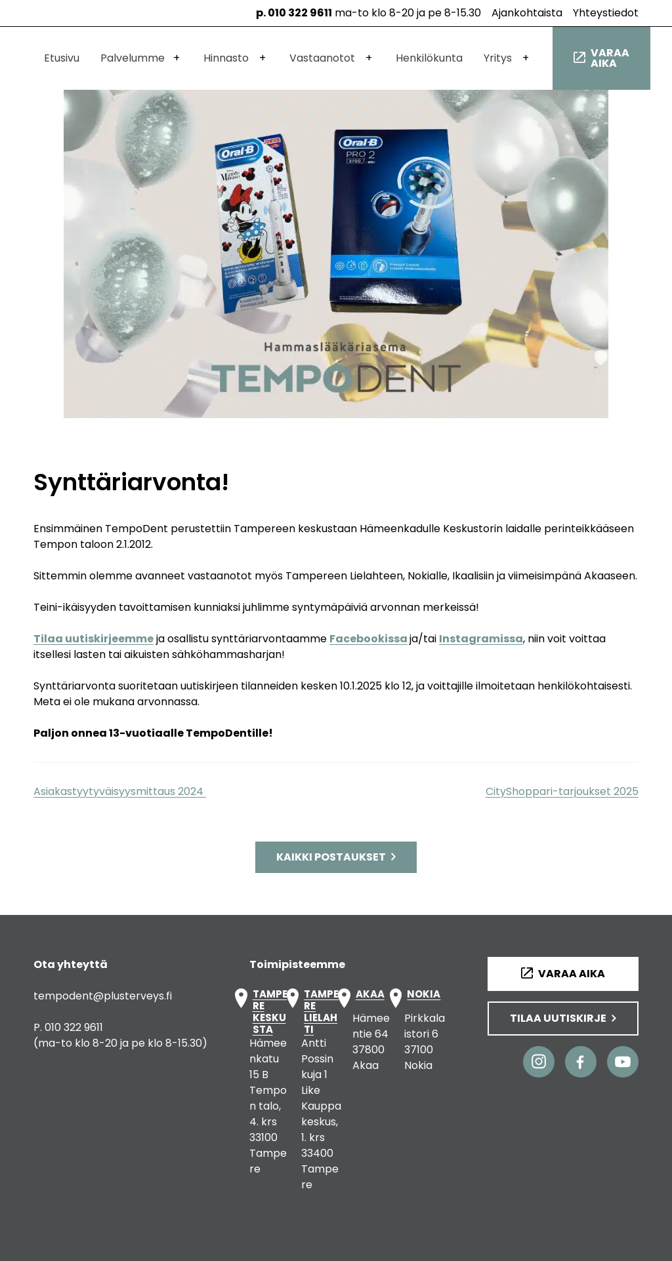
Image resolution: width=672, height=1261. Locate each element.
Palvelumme (132, 58)
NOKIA (423, 994)
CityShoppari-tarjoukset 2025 (562, 791)
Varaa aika (610, 58)
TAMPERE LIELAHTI (321, 1012)
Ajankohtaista (527, 12)
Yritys (498, 58)
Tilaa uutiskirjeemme (93, 638)
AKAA (370, 994)
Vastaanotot (322, 58)
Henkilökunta (429, 58)
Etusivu (61, 58)
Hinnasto (226, 58)
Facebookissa (368, 638)
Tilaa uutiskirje (558, 1018)
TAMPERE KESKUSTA (270, 1012)
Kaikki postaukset (331, 856)
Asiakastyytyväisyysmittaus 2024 (119, 791)
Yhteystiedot (606, 12)
